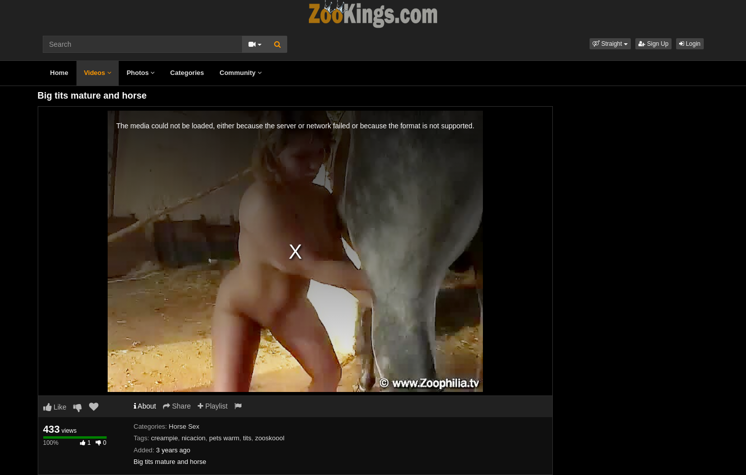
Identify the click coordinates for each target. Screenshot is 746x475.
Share (177, 406)
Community (241, 72)
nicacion (194, 438)
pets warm (224, 438)
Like (55, 407)
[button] (610, 43)
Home (59, 72)
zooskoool (270, 438)
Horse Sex (184, 426)
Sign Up (653, 43)
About (145, 406)
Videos (97, 72)
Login (690, 43)
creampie (164, 438)
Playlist (212, 406)
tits (247, 438)
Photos (141, 72)
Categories (187, 72)
